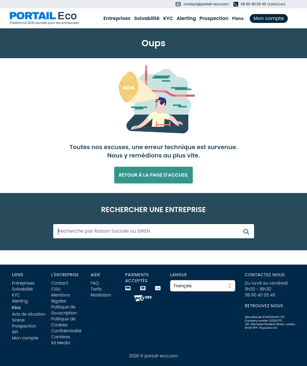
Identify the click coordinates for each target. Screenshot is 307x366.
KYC (168, 18)
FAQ (95, 283)
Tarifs (96, 289)
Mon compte (268, 18)
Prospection (213, 18)
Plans (238, 18)
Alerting (186, 18)
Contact (59, 283)
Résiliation (101, 295)
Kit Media (60, 343)
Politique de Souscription (64, 310)
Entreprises (117, 18)
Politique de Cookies (63, 322)
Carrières (60, 337)
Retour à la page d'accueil (153, 175)
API (15, 332)
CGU (56, 289)
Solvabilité (147, 18)
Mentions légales (60, 298)
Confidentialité (66, 331)
